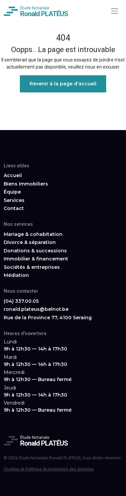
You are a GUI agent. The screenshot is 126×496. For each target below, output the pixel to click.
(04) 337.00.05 (21, 301)
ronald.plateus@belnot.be (36, 309)
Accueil (13, 175)
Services (14, 200)
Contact (14, 208)
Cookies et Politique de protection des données (49, 468)
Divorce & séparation (30, 242)
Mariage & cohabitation (33, 234)
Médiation (16, 275)
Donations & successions (35, 251)
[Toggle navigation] (114, 10)
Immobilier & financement (36, 259)
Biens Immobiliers (26, 184)
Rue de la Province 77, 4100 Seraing (48, 318)
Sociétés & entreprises (32, 267)
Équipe (12, 192)
